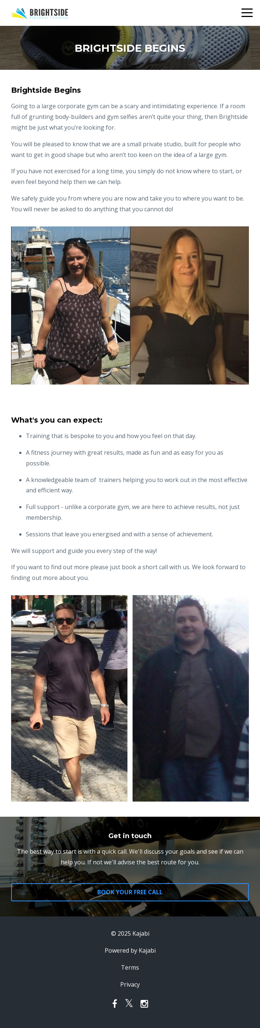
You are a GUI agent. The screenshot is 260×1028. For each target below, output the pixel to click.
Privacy (130, 984)
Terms (130, 967)
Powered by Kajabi (130, 950)
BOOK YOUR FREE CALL (130, 892)
